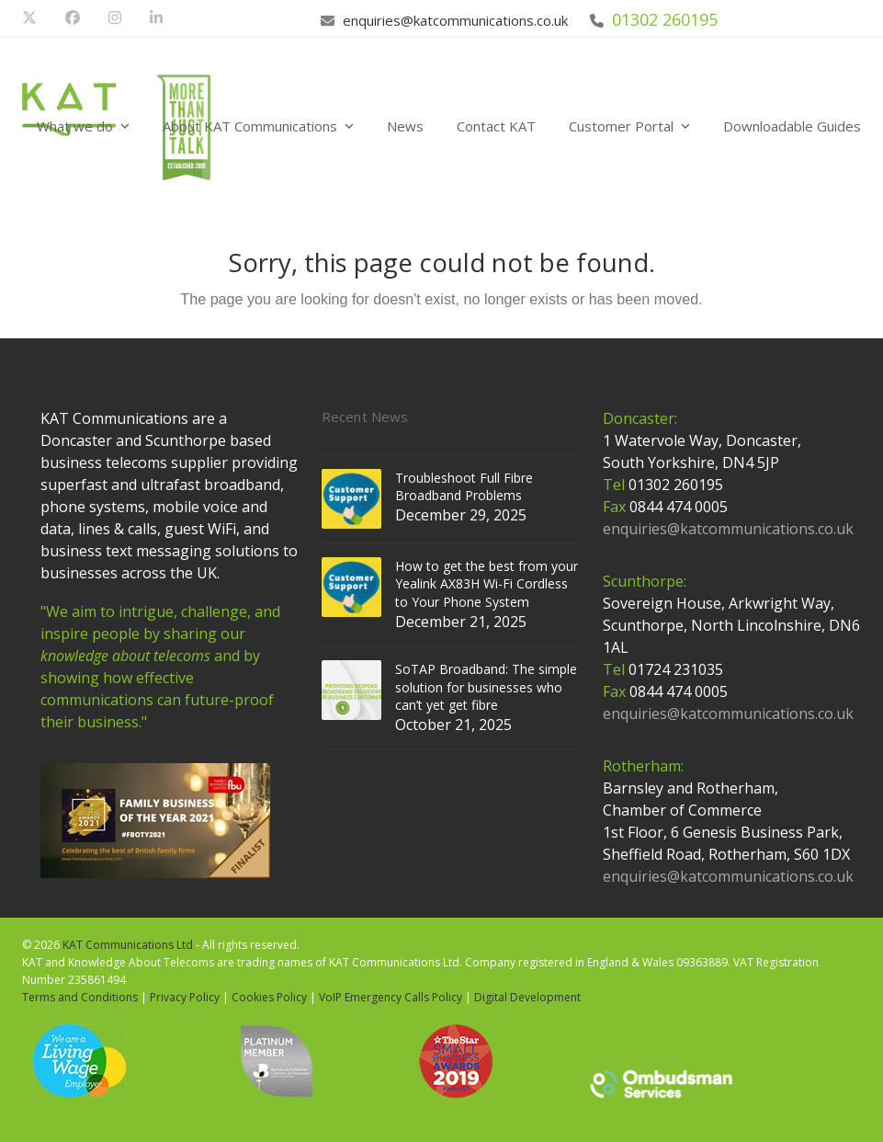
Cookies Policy (269, 997)
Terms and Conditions (80, 997)
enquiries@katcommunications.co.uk (455, 20)
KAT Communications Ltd (127, 945)
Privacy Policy (185, 997)
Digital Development (527, 997)
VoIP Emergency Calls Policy (390, 997)
